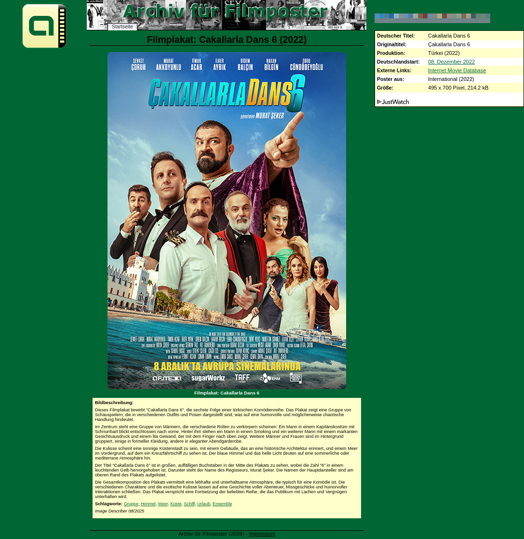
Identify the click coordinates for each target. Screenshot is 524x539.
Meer (163, 503)
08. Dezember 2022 (451, 62)
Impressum (262, 534)
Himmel (148, 503)
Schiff (189, 503)
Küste (175, 503)
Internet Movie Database (457, 70)
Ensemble (222, 503)
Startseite (122, 26)
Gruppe (131, 503)
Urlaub (203, 503)
